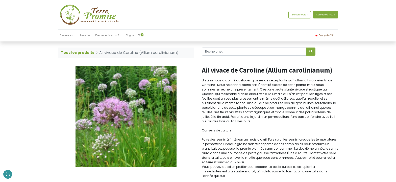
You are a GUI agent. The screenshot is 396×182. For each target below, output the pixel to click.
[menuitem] (85, 35)
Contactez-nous (325, 14)
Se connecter (300, 14)
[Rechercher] (310, 52)
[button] (7, 174)
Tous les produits (77, 52)
